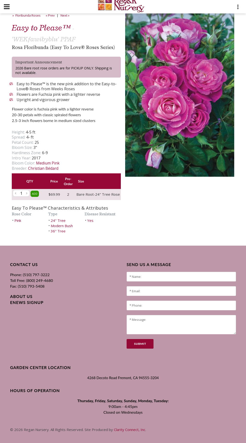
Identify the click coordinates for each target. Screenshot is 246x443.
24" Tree (58, 220)
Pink (17, 220)
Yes (90, 220)
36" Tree (58, 231)
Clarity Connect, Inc (129, 429)
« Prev (50, 15)
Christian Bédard (43, 168)
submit (140, 344)
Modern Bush (62, 225)
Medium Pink (48, 163)
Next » (65, 15)
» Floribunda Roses (26, 15)
